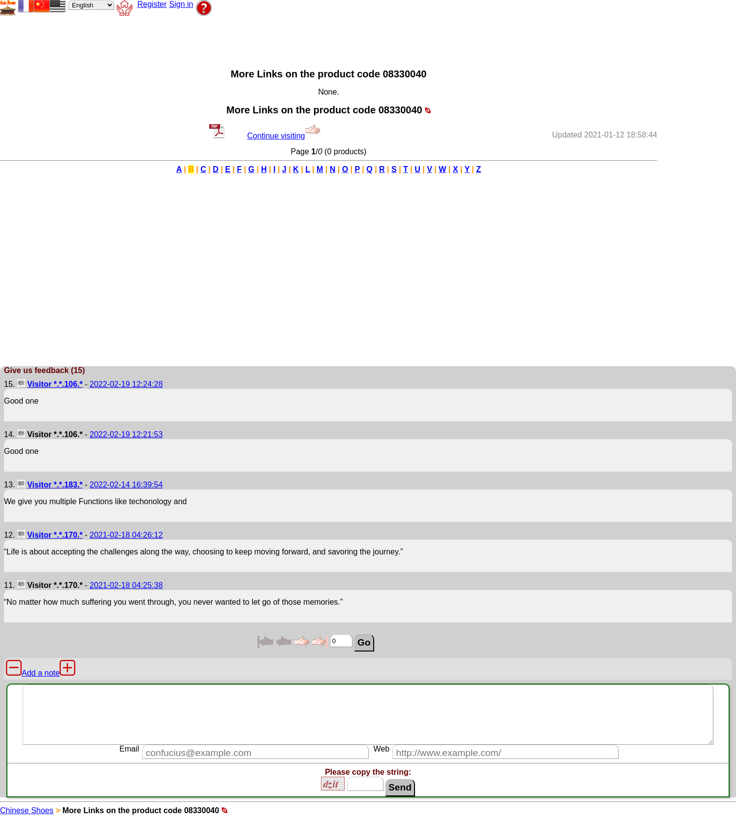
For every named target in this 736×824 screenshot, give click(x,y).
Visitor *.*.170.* (55, 535)
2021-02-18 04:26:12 (126, 535)
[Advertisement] (253, 40)
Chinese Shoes (27, 810)
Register (152, 4)
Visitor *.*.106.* (55, 384)
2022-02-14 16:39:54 (126, 485)
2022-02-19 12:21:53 (126, 434)
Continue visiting (283, 136)
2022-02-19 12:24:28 (126, 384)
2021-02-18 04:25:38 (126, 585)
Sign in (181, 4)
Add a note (41, 673)
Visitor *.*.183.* (55, 485)
